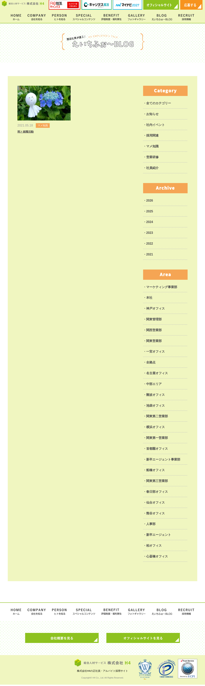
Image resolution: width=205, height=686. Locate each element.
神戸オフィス (155, 309)
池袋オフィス (155, 406)
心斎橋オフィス (157, 557)
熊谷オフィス (155, 514)
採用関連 (152, 135)
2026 (149, 200)
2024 (149, 222)
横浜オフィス (155, 428)
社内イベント (155, 124)
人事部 (150, 525)
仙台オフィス (155, 503)
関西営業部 (154, 330)
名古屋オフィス (157, 374)
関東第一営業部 (157, 438)
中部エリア (154, 384)
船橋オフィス (155, 471)
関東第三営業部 (157, 482)
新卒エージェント (158, 536)
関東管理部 (154, 319)
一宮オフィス (155, 352)
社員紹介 (152, 168)
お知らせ (152, 114)
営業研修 (152, 157)
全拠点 (150, 363)
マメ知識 (152, 146)
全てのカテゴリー (158, 103)
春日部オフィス (157, 492)
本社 (149, 298)
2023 (149, 233)
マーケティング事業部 (161, 287)
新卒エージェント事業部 (163, 460)
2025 (149, 211)
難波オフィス (155, 395)
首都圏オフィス (157, 449)
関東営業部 (154, 341)
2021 (149, 254)
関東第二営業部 (157, 417)
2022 (149, 244)
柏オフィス (154, 547)
